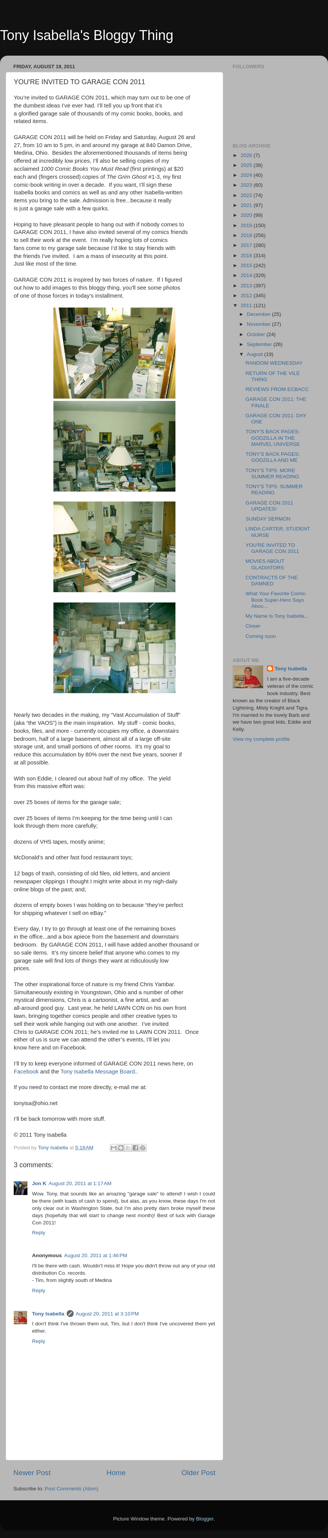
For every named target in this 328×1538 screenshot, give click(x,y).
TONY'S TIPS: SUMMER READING (274, 489)
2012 (247, 295)
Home (115, 1473)
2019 (247, 225)
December (259, 314)
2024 (247, 175)
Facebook (26, 1072)
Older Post (198, 1473)
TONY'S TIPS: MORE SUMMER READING (272, 473)
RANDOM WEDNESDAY (274, 363)
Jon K (39, 1183)
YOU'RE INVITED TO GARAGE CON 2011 (272, 548)
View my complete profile (261, 739)
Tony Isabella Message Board (97, 1072)
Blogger (205, 1519)
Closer (253, 626)
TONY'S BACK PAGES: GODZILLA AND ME (273, 457)
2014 (247, 275)
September (260, 344)
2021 (247, 205)
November (259, 324)
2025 (247, 165)
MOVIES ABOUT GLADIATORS (265, 564)
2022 (247, 195)
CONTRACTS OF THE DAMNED (272, 580)
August (255, 354)
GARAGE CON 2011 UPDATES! (269, 506)
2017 (247, 245)
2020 (247, 215)
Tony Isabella (48, 1314)
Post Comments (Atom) (71, 1489)
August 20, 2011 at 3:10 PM (107, 1314)
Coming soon (261, 636)
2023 (247, 185)
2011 (247, 305)
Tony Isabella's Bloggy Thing (86, 35)
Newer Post (32, 1473)
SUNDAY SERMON (268, 519)
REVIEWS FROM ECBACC (277, 389)
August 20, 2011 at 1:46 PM (95, 1255)
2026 (247, 155)
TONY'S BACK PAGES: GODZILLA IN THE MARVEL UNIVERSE (273, 438)
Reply (38, 1232)
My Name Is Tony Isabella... (277, 616)
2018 (247, 235)
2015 (247, 265)
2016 (247, 255)
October (257, 334)
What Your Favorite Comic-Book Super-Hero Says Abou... (276, 600)
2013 (247, 285)
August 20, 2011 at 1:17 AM (80, 1183)
